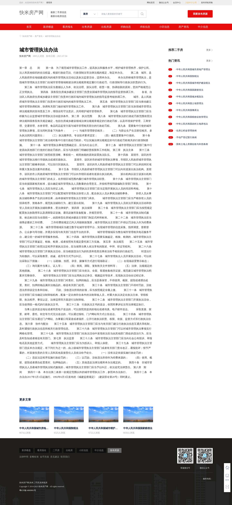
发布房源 (114, 450)
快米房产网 (31, 12)
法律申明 (23, 457)
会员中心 (177, 2)
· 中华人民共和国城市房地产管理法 (192, 69)
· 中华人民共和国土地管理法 (189, 103)
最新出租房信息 (58, 16)
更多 (208, 50)
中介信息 (203, 27)
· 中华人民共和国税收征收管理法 (191, 117)
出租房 (69, 450)
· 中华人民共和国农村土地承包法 (191, 124)
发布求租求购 (207, 2)
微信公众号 (164, 2)
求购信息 (125, 27)
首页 (29, 27)
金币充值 (44, 457)
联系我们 (65, 457)
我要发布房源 (200, 14)
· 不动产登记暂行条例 (186, 137)
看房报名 (67, 27)
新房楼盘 (48, 27)
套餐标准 (34, 457)
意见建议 (54, 457)
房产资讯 (183, 27)
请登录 (49, 2)
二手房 (56, 450)
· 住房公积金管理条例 (186, 130)
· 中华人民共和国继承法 (187, 110)
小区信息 (164, 27)
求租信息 (145, 27)
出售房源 (87, 27)
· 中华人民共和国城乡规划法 (189, 96)
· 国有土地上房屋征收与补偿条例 (191, 144)
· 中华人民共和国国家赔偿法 (189, 90)
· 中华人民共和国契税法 (187, 76)
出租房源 (106, 27)
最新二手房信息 (58, 12)
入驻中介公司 (191, 2)
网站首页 (151, 2)
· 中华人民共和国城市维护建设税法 (192, 83)
